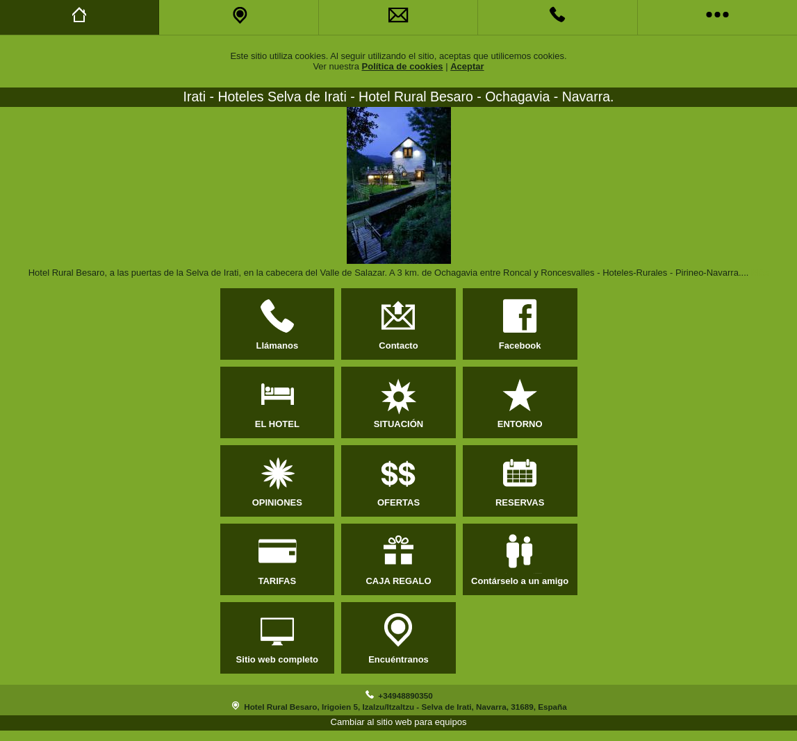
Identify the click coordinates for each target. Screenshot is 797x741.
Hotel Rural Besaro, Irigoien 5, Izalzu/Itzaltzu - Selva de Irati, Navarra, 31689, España (405, 706)
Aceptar (467, 66)
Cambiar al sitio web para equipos (399, 722)
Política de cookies (402, 66)
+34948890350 (405, 695)
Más (760, 272)
